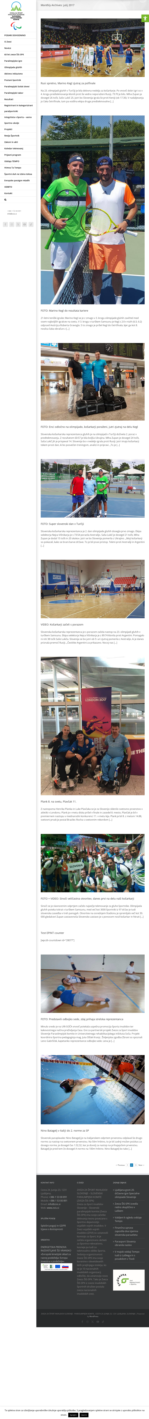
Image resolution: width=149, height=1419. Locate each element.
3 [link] (135, 1165)
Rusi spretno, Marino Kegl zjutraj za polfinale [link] (68, 83)
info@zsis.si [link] (12, 214)
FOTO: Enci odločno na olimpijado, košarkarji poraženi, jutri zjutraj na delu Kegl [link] (89, 427)
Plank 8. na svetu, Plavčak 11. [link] (58, 801)
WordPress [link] (93, 1316)
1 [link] (127, 1165)
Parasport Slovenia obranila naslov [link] (125, 1243)
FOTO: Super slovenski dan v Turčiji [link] (62, 524)
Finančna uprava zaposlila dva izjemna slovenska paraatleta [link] (126, 1231)
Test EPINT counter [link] (52, 933)
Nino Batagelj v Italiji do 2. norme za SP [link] (65, 1130)
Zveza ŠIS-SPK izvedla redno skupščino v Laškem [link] (126, 1207)
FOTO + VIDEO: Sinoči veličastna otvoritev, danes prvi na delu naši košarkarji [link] (87, 898)
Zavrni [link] (84, 1415)
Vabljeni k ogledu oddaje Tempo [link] (128, 1219)
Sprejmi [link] (73, 1415)
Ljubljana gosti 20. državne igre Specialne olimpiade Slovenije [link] (127, 1193)
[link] (145, 18)
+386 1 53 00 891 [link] (58, 1197)
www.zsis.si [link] (53, 1207)
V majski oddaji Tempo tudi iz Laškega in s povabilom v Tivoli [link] (127, 1255)
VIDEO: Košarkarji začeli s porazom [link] (62, 624)
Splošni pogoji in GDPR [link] (53, 1225)
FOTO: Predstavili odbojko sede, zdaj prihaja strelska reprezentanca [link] (82, 1019)
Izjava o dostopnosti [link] (52, 1229)
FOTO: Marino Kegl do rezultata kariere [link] (64, 310)
